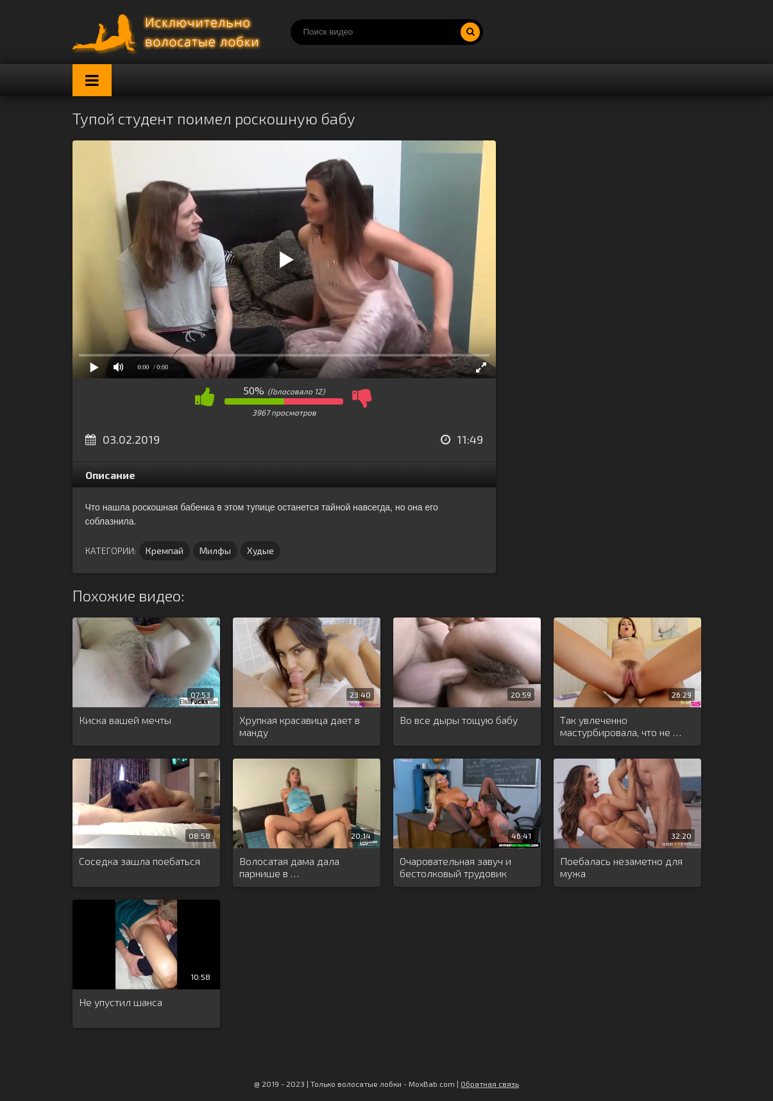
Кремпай (164, 550)
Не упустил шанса (120, 1002)
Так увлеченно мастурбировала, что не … (620, 726)
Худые (260, 550)
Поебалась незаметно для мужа (621, 867)
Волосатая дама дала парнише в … (289, 867)
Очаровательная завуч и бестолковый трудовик (455, 867)
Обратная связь (490, 1083)
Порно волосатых (168, 32)
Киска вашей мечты (125, 720)
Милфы (215, 550)
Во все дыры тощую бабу (459, 720)
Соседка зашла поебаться (139, 861)
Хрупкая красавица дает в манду (299, 726)
